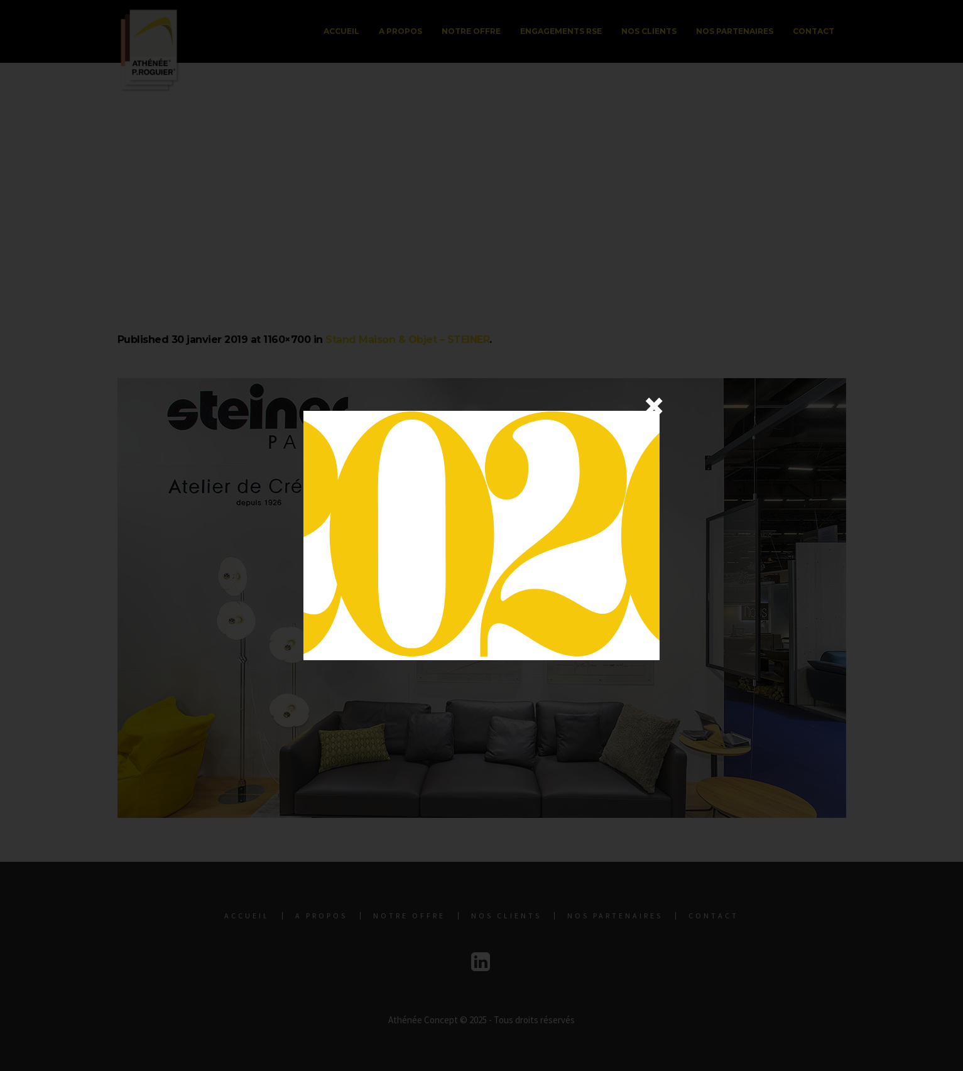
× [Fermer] (654, 406)
